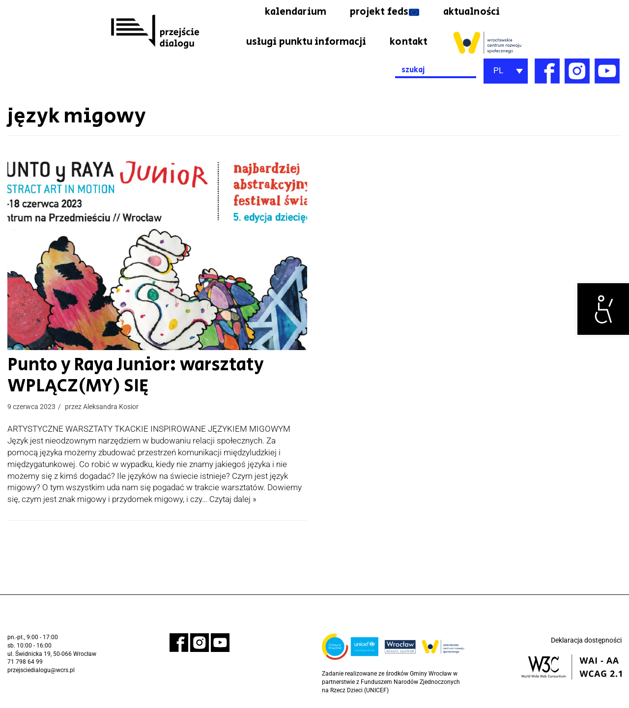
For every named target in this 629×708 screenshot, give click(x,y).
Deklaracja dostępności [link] (586, 640)
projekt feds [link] (382, 12)
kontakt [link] (409, 42)
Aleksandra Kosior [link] (111, 407)
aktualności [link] (471, 12)
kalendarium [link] (293, 12)
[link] (603, 309)
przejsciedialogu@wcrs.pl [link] (41, 670)
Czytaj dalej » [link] (233, 499)
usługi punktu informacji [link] (305, 42)
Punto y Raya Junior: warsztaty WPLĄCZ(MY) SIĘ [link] (113, 376)
